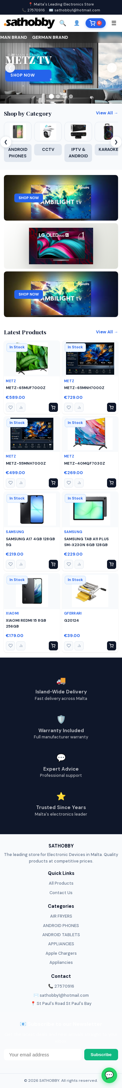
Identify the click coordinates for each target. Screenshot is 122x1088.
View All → (107, 113)
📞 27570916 (33, 10)
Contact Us (61, 892)
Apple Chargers (61, 953)
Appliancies (61, 962)
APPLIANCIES (61, 944)
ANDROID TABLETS (61, 934)
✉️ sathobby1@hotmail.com (74, 10)
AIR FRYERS (61, 916)
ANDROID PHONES (61, 925)
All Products (61, 883)
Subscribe (101, 1054)
